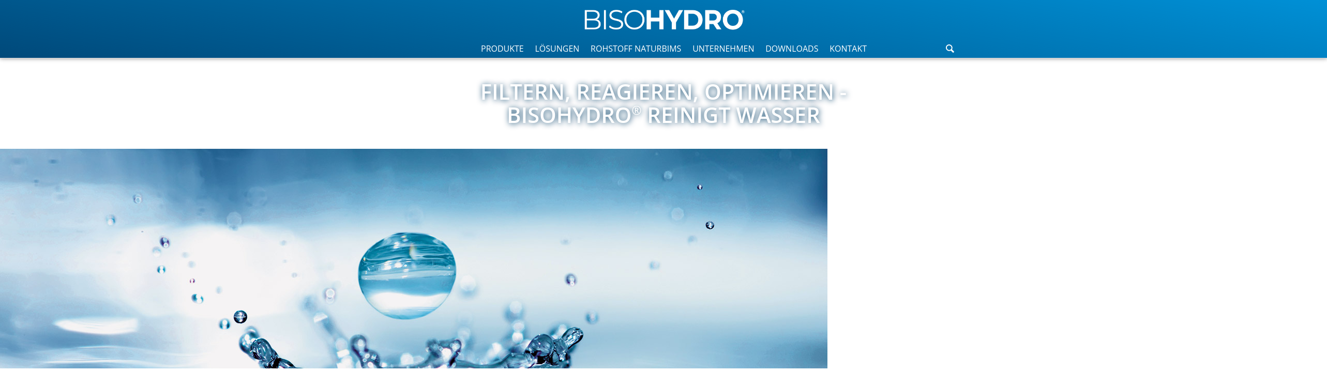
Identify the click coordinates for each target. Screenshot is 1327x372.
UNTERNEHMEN (723, 48)
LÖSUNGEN (557, 48)
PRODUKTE (502, 48)
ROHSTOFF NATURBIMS (636, 48)
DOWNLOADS (791, 48)
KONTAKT (848, 48)
